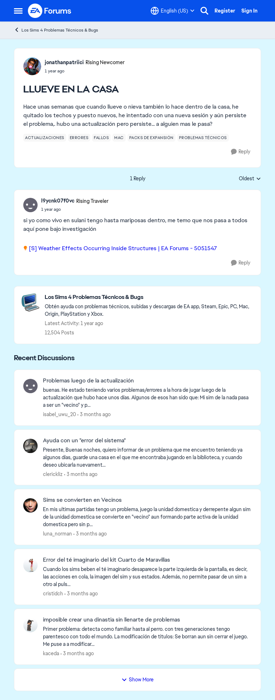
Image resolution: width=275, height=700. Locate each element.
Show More (137, 679)
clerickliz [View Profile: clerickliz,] (53, 474)
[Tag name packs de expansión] (151, 138)
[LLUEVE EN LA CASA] (74, 209)
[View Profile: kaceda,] (30, 625)
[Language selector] (173, 11)
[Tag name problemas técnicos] (203, 138)
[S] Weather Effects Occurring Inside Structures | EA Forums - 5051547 (123, 248)
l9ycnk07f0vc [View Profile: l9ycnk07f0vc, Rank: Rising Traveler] (57, 200)
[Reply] (241, 152)
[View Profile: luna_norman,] (30, 505)
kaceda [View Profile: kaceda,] (51, 653)
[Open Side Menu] (18, 10)
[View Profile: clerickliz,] (30, 446)
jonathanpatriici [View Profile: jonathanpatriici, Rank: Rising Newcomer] (64, 62)
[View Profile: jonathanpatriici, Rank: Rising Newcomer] (32, 66)
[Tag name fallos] (101, 138)
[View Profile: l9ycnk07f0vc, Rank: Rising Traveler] (30, 205)
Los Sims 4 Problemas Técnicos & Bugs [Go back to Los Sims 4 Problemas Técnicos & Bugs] (56, 30)
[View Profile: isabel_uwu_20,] (30, 386)
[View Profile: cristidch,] (30, 565)
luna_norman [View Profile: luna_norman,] (57, 533)
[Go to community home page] (50, 11)
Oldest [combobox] (250, 178)
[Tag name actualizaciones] (44, 138)
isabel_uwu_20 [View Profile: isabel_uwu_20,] (59, 414)
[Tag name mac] (119, 138)
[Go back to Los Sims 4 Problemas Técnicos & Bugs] (149, 297)
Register (224, 11)
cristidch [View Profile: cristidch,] (53, 593)
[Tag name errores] (79, 138)
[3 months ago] (94, 414)
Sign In (249, 11)
